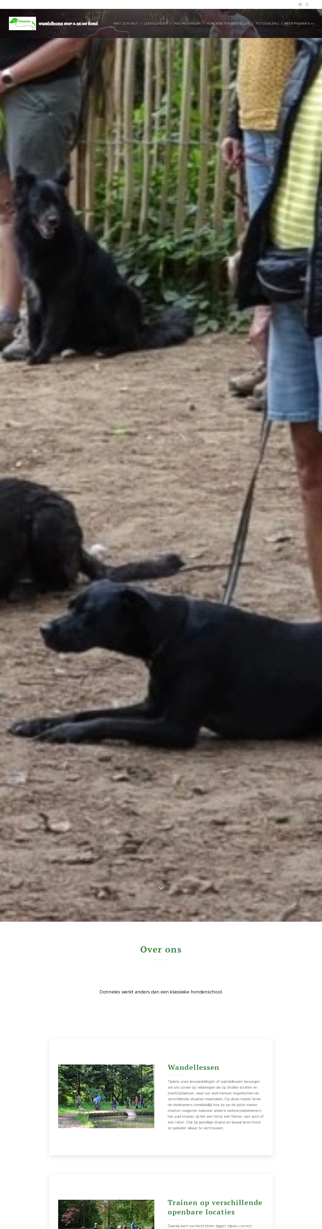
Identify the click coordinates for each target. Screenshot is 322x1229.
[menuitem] (128, 23)
